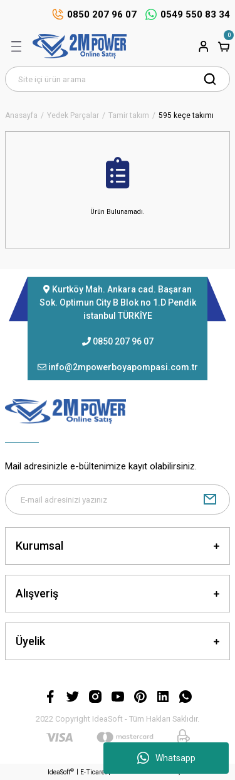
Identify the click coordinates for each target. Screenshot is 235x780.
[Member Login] (203, 46)
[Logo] (80, 46)
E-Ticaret (93, 772)
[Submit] (210, 499)
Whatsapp (166, 758)
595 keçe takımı (186, 116)
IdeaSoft (61, 771)
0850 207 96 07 (123, 341)
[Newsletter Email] (117, 499)
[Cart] (223, 46)
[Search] (117, 79)
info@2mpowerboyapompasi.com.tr (123, 367)
